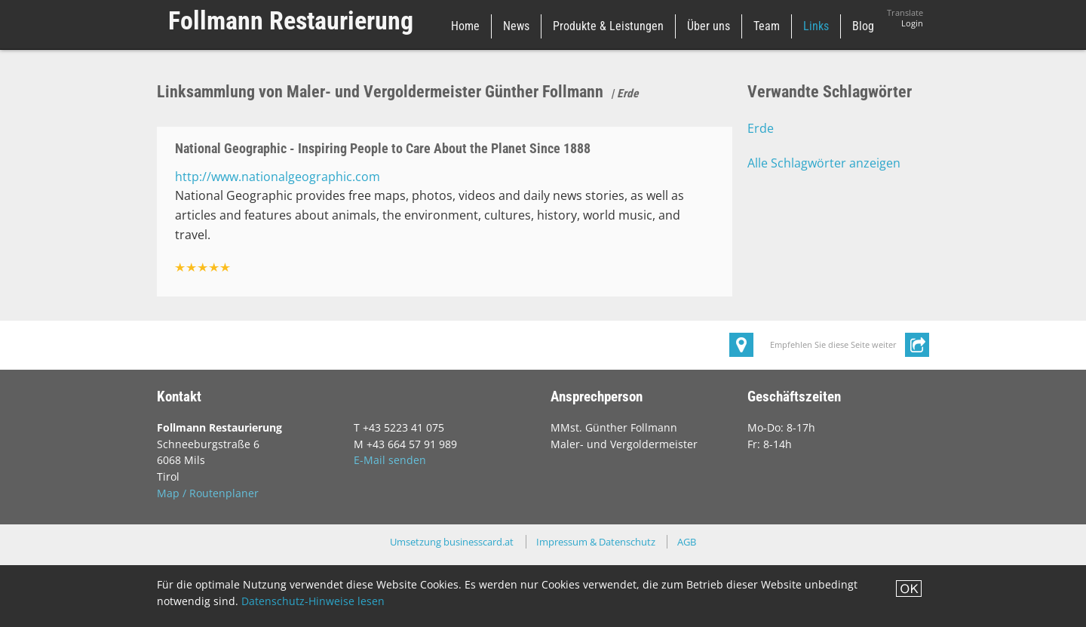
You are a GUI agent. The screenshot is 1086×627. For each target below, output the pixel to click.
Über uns (708, 26)
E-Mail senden (390, 460)
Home (465, 26)
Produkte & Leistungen (608, 26)
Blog (863, 26)
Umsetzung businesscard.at (452, 542)
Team (766, 26)
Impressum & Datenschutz (595, 542)
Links (816, 26)
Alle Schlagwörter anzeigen (823, 163)
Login (912, 23)
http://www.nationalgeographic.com (277, 176)
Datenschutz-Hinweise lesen (313, 601)
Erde (760, 128)
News (516, 26)
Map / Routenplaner (208, 493)
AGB (686, 542)
